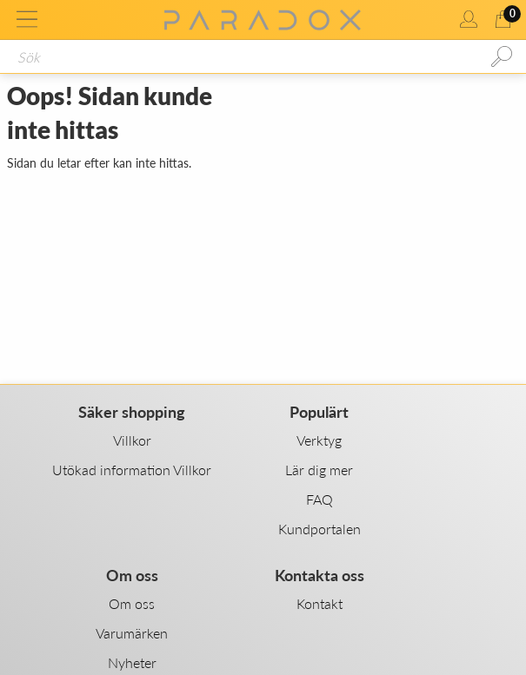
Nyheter (132, 662)
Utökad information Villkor (131, 469)
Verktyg (319, 440)
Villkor (132, 440)
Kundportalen (319, 528)
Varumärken (132, 633)
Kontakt (319, 603)
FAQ (319, 499)
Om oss (132, 603)
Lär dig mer (319, 469)
